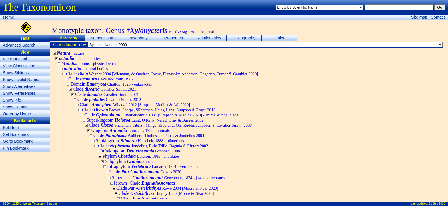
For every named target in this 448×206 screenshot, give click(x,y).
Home (8, 17)
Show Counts (15, 107)
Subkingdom (140, 140)
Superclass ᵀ (168, 177)
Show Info (12, 100)
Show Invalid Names (21, 79)
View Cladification (19, 66)
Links (279, 38)
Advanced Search (19, 45)
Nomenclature (103, 38)
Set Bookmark (16, 134)
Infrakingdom (140, 150)
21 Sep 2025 (437, 203)
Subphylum (129, 161)
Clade (162, 73)
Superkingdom (145, 120)
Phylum (141, 156)
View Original (15, 59)
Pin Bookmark (16, 148)
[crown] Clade (144, 183)
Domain (111, 84)
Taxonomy (138, 38)
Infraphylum (152, 166)
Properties (173, 38)
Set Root (11, 127)
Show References (19, 93)
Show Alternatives (19, 86)
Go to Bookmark (18, 141)
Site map (419, 17)
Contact (438, 17)
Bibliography (244, 38)
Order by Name (17, 114)
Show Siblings (16, 72)
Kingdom (130, 130)
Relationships (209, 38)
